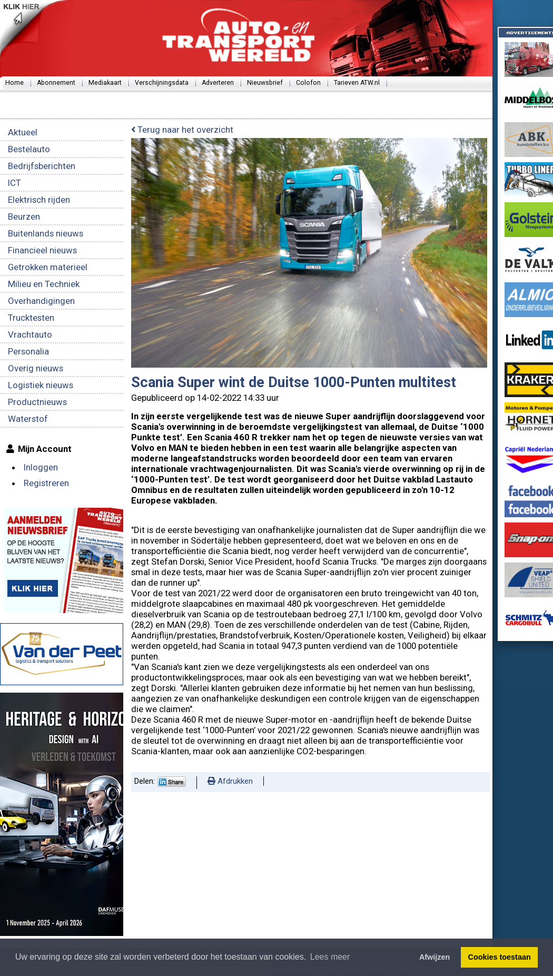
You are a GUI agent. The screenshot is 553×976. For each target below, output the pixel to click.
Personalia (28, 351)
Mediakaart (105, 82)
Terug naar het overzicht (182, 129)
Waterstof (28, 418)
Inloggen (41, 467)
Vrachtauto (30, 334)
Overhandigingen (41, 300)
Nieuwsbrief (265, 82)
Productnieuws (37, 402)
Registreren (46, 483)
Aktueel (22, 132)
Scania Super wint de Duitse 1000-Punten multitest (293, 382)
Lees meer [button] (330, 956)
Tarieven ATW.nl (357, 82)
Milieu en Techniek (44, 284)
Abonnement (56, 82)
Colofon (308, 82)
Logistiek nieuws (40, 385)
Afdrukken (230, 781)
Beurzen (24, 216)
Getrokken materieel (47, 267)
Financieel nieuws (42, 250)
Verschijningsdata (162, 82)
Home (14, 82)
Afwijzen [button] (434, 957)
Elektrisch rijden (39, 199)
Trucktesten (31, 317)
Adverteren (218, 82)
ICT (14, 183)
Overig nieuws (35, 368)
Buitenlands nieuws (45, 233)
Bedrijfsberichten (41, 166)
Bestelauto (29, 149)
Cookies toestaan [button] (499, 957)
